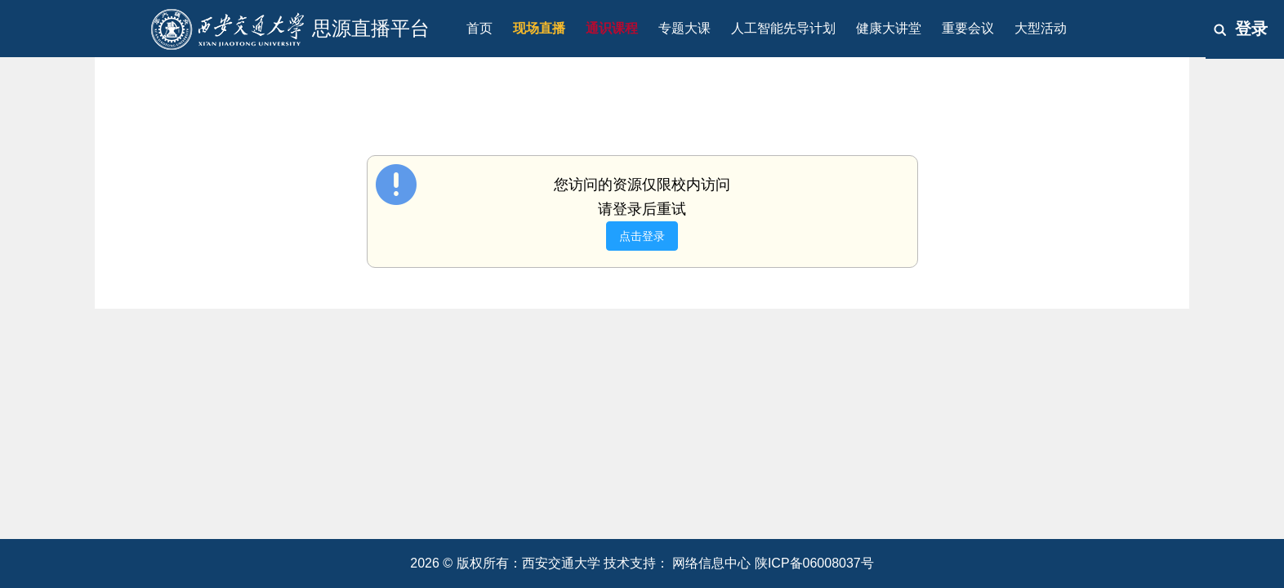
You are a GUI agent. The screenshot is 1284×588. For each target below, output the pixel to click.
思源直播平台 (371, 28)
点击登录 (642, 236)
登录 (1251, 29)
